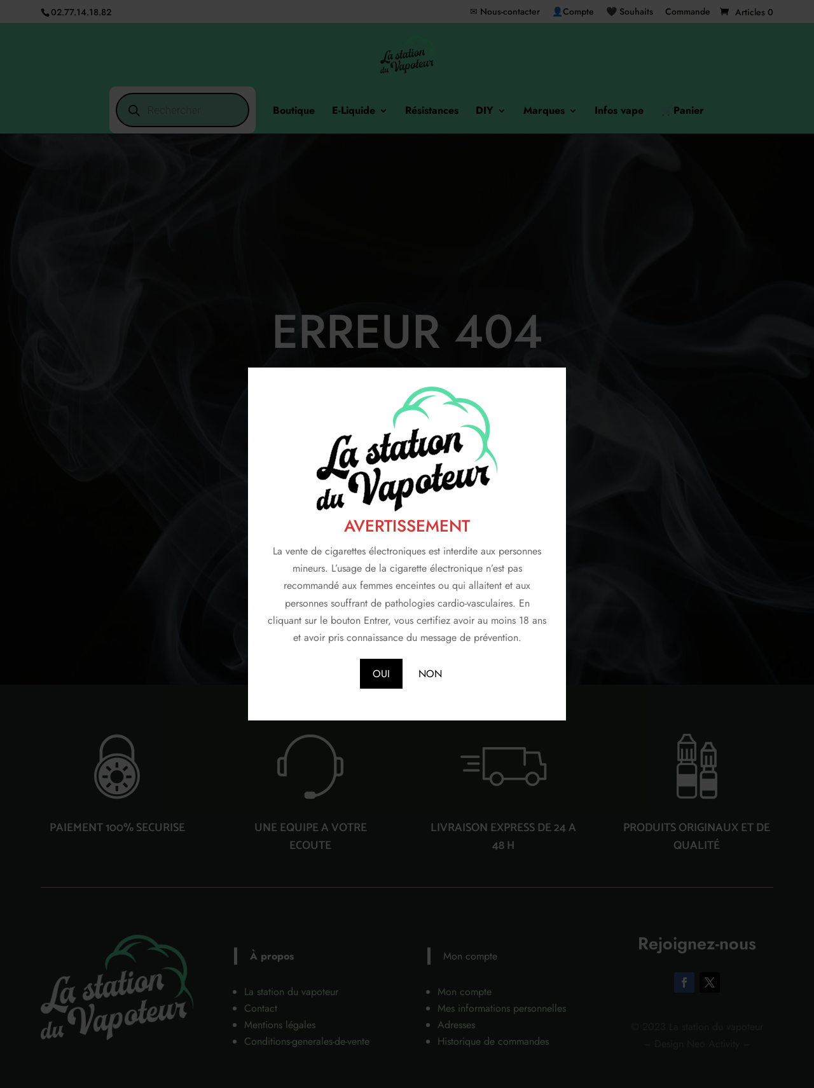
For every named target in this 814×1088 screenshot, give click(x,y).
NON (430, 673)
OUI (381, 673)
